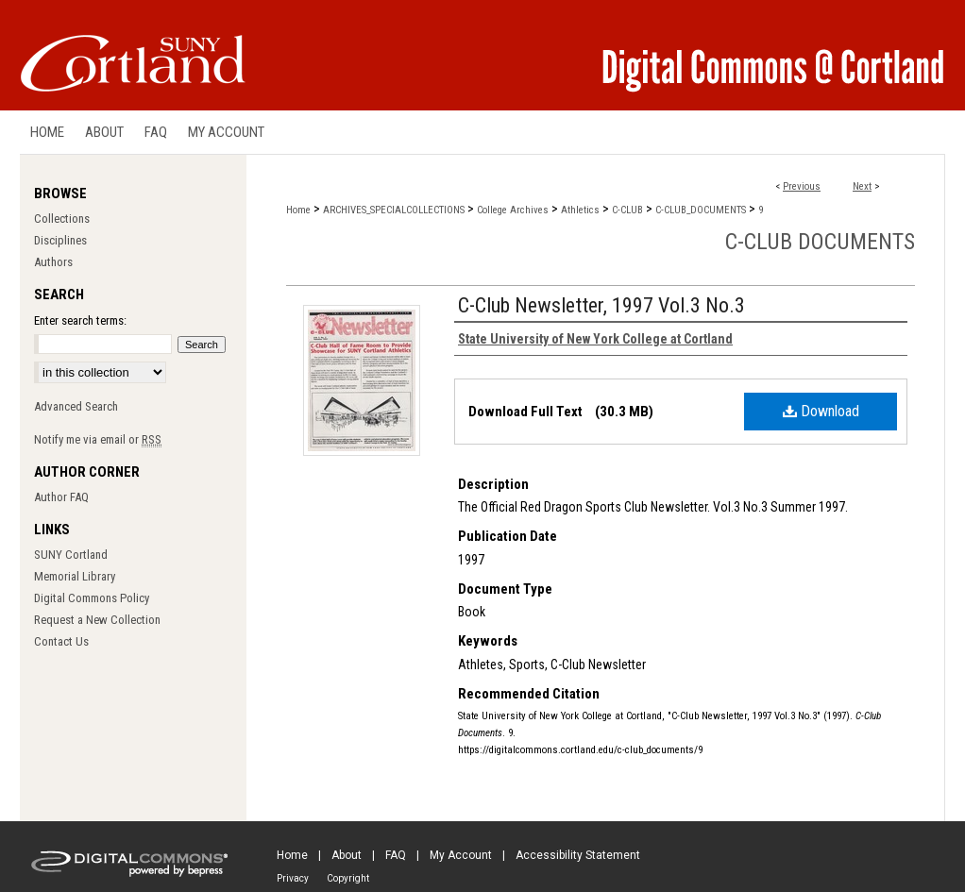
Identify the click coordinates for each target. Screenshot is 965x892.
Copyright (348, 878)
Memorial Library (74, 576)
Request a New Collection (97, 620)
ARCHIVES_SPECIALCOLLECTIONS (394, 210)
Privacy (293, 878)
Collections (62, 218)
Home (298, 210)
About (346, 855)
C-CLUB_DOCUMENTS (700, 210)
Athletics (580, 210)
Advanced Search (76, 406)
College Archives (513, 210)
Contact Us (61, 641)
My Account (461, 855)
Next (862, 186)
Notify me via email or (97, 439)
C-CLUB (627, 210)
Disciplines (60, 240)
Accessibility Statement (578, 855)
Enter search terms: (80, 320)
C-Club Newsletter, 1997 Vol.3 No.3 (601, 305)
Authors (53, 262)
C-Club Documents (820, 241)
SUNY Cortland (71, 554)
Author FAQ (61, 497)
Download (821, 411)
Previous (802, 186)
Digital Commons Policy (91, 598)
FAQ (395, 855)
